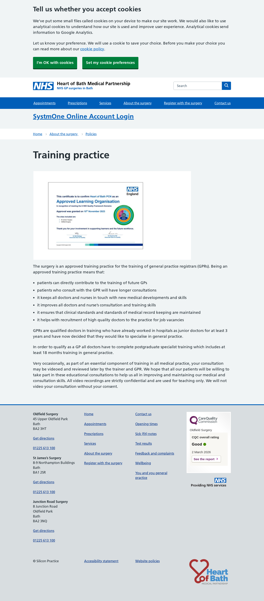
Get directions (43, 438)
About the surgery (138, 103)
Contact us (222, 103)
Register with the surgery (183, 103)
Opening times (146, 424)
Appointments (44, 103)
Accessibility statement (101, 561)
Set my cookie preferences (110, 62)
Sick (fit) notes (146, 434)
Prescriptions (77, 103)
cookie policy (92, 49)
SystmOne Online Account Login (83, 116)
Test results (143, 443)
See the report (204, 459)
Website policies (147, 561)
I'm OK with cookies (55, 62)
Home (37, 134)
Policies (91, 134)
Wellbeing (143, 463)
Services (105, 103)
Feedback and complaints (154, 453)
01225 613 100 (44, 448)
